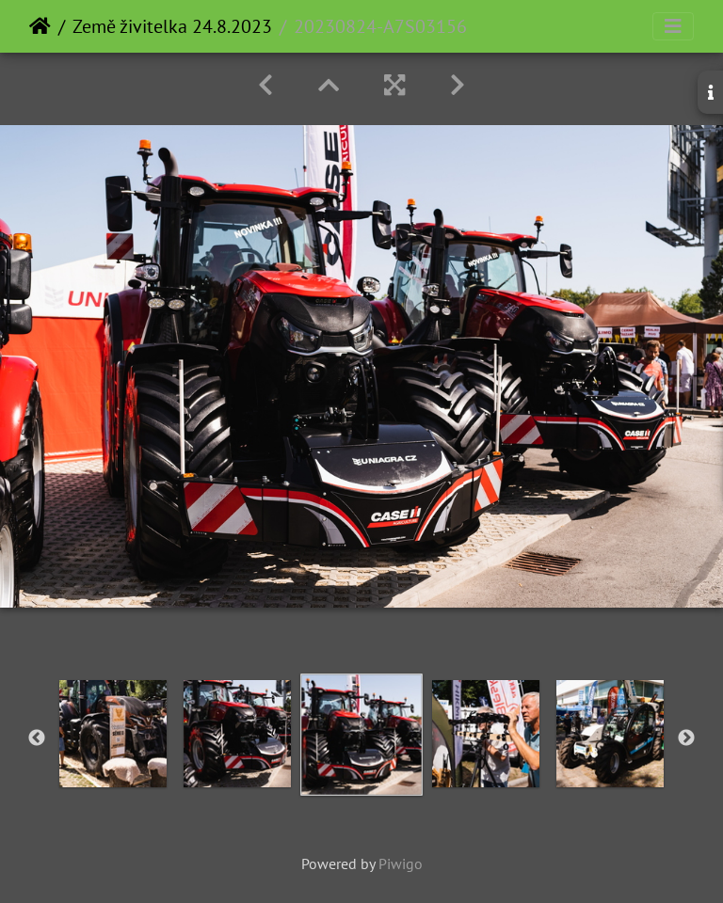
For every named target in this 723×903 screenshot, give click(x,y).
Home (40, 26)
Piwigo (400, 863)
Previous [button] (36, 738)
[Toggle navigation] (673, 26)
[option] (113, 733)
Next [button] (686, 738)
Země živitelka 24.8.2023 (172, 26)
